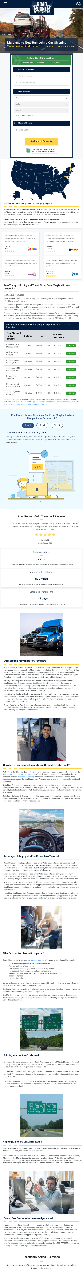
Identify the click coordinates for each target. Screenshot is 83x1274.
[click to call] (78, 4)
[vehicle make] (41, 104)
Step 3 (57, 425)
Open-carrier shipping (26, 777)
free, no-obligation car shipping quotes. (18, 774)
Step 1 (28, 425)
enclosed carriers (62, 779)
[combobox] (41, 76)
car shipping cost (34, 960)
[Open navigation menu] (5, 4)
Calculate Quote (41, 141)
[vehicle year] (41, 98)
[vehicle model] (41, 110)
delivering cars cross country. (50, 1230)
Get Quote (70, 346)
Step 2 (42, 425)
